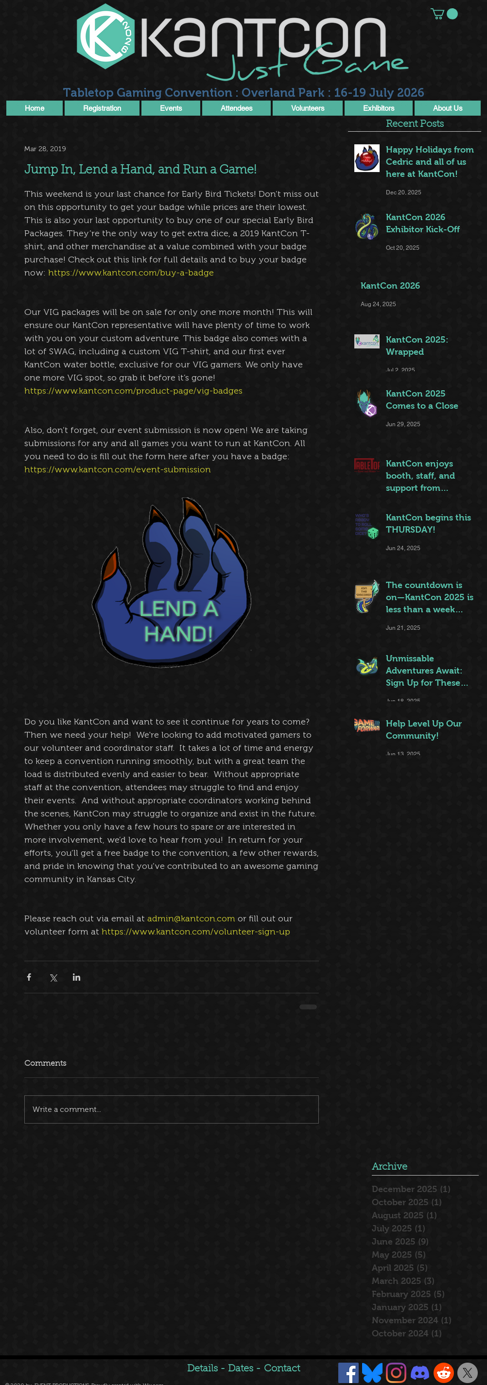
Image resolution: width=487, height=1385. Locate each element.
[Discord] (420, 1373)
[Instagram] (396, 1373)
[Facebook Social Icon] (348, 1373)
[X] (467, 1373)
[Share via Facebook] (29, 977)
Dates (242, 1369)
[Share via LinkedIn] (76, 977)
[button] (444, 13)
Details (202, 1369)
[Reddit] (444, 1373)
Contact (282, 1369)
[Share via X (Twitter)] (52, 977)
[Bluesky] (372, 1373)
